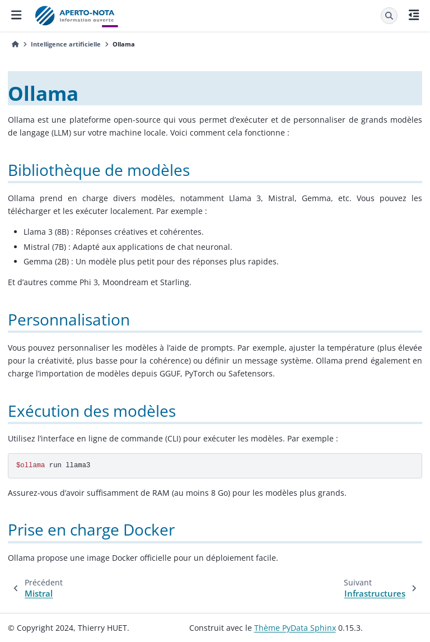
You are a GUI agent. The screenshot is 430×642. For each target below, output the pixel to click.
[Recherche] (389, 15)
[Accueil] (15, 44)
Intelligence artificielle (66, 44)
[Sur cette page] (413, 15)
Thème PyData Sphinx (295, 627)
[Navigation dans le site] (16, 15)
